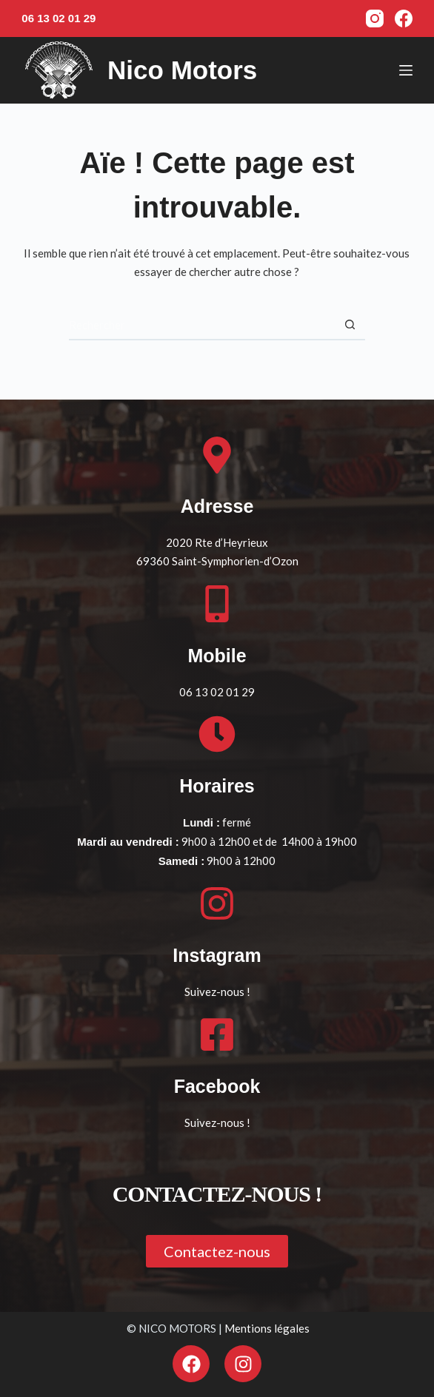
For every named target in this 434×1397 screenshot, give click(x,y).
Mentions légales (267, 1328)
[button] (217, 1251)
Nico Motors (182, 69)
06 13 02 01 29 (58, 18)
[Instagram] (375, 18)
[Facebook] (404, 18)
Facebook (217, 1086)
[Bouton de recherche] (350, 325)
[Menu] (406, 70)
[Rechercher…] (202, 325)
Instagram (217, 955)
